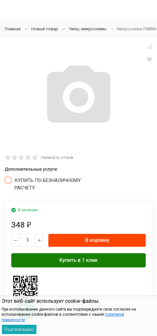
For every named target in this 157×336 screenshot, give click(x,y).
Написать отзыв (57, 157)
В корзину (97, 240)
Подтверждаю (19, 329)
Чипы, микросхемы (87, 28)
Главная (13, 28)
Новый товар (44, 28)
